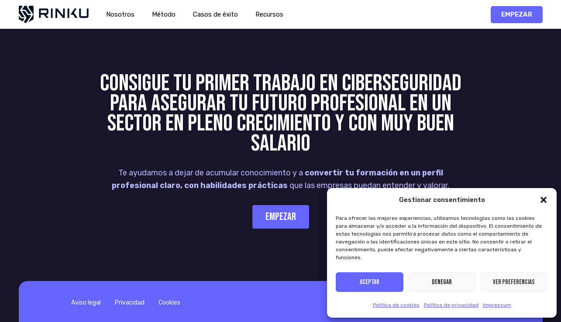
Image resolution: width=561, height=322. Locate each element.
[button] (543, 199)
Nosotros (120, 14)
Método (164, 14)
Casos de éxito (215, 14)
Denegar (442, 282)
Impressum (497, 305)
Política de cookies (396, 305)
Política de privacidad (451, 305)
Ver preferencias (514, 282)
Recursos (269, 14)
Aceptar (369, 282)
